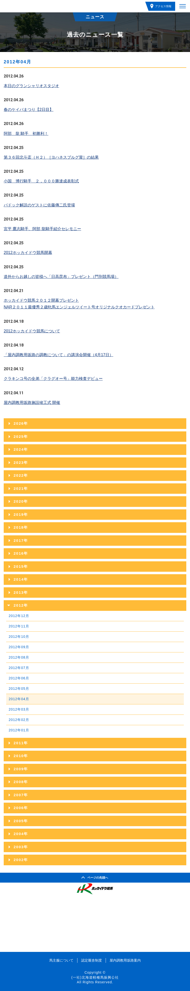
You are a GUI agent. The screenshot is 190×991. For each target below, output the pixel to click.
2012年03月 (19, 709)
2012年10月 (19, 637)
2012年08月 (19, 657)
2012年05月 (19, 689)
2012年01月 (19, 730)
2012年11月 (19, 626)
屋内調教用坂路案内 (125, 960)
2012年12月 (19, 616)
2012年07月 (19, 668)
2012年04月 (19, 699)
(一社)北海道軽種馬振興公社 (95, 977)
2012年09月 (19, 647)
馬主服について (61, 960)
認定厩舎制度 (91, 960)
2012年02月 (19, 720)
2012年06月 (19, 678)
